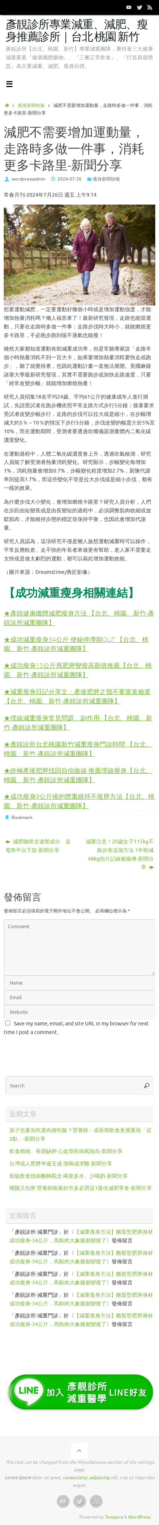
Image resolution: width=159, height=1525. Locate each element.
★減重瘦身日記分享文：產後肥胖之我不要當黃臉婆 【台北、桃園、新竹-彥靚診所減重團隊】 (77, 696)
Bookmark (22, 817)
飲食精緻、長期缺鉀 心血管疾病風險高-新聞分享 (66, 1151)
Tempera (114, 1517)
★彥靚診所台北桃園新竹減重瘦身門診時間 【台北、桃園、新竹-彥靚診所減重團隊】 (78, 749)
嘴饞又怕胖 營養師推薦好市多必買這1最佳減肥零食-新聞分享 (80, 1188)
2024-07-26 (70, 179)
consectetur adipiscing (86, 1478)
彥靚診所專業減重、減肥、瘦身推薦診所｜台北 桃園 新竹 (77, 31)
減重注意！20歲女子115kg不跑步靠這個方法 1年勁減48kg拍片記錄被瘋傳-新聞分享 (120, 855)
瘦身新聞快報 (31, 105)
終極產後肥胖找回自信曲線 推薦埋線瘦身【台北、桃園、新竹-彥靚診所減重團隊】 (78, 775)
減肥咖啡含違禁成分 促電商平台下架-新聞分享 (38, 846)
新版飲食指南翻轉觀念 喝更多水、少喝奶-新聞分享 (68, 1176)
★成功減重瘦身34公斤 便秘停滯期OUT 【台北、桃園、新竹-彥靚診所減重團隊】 (76, 644)
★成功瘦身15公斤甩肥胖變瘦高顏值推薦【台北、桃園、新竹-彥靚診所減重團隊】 (78, 670)
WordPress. (139, 1517)
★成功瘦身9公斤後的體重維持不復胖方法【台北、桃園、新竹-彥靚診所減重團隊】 (79, 801)
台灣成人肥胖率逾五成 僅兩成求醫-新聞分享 (60, 1164)
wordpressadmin (28, 179)
